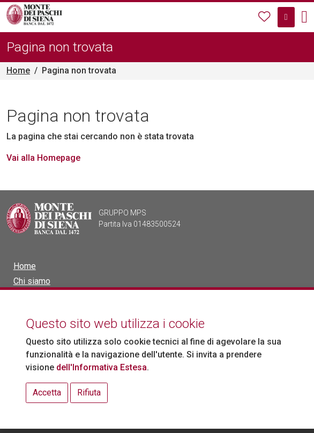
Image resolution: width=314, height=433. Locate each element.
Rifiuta (89, 392)
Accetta (47, 392)
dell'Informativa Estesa (101, 367)
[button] (304, 17)
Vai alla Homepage (43, 158)
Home (18, 70)
